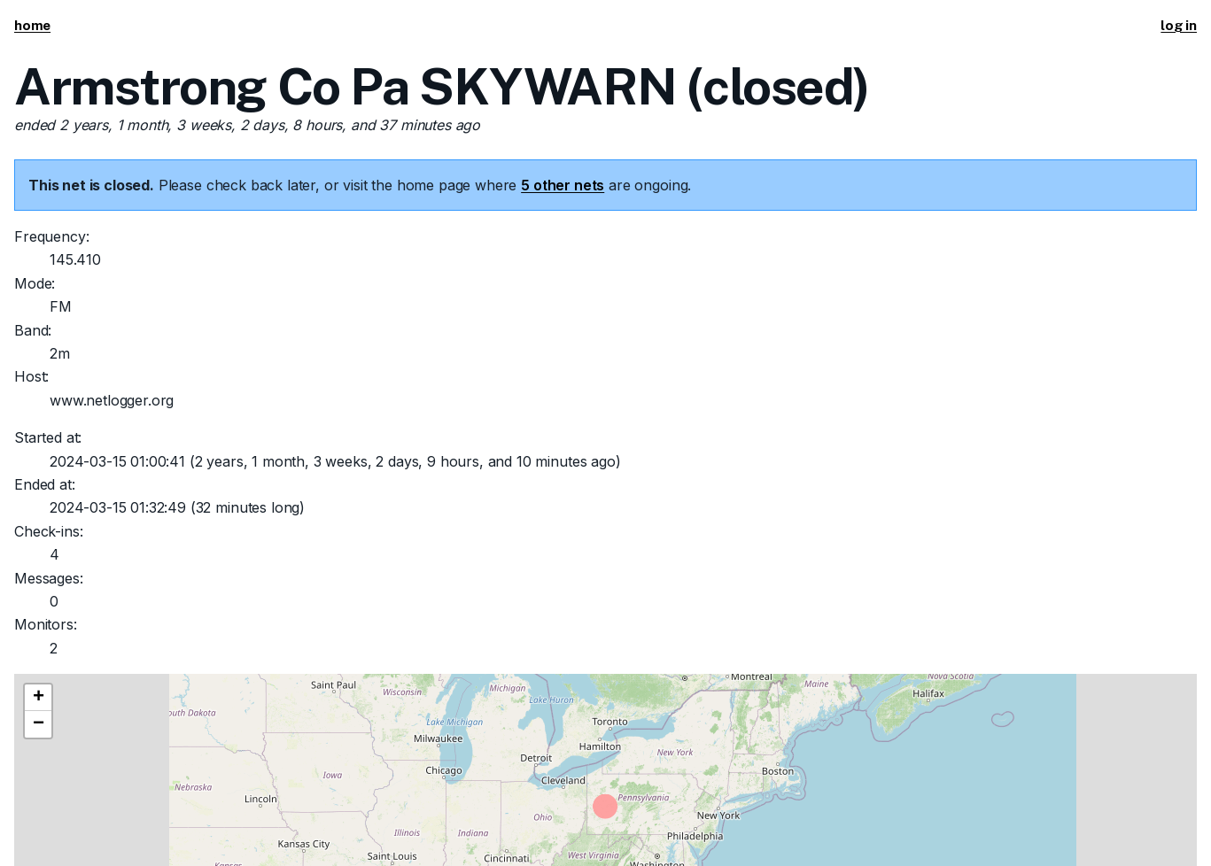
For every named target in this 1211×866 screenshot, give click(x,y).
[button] (38, 697)
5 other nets (562, 185)
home (32, 25)
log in (1179, 25)
